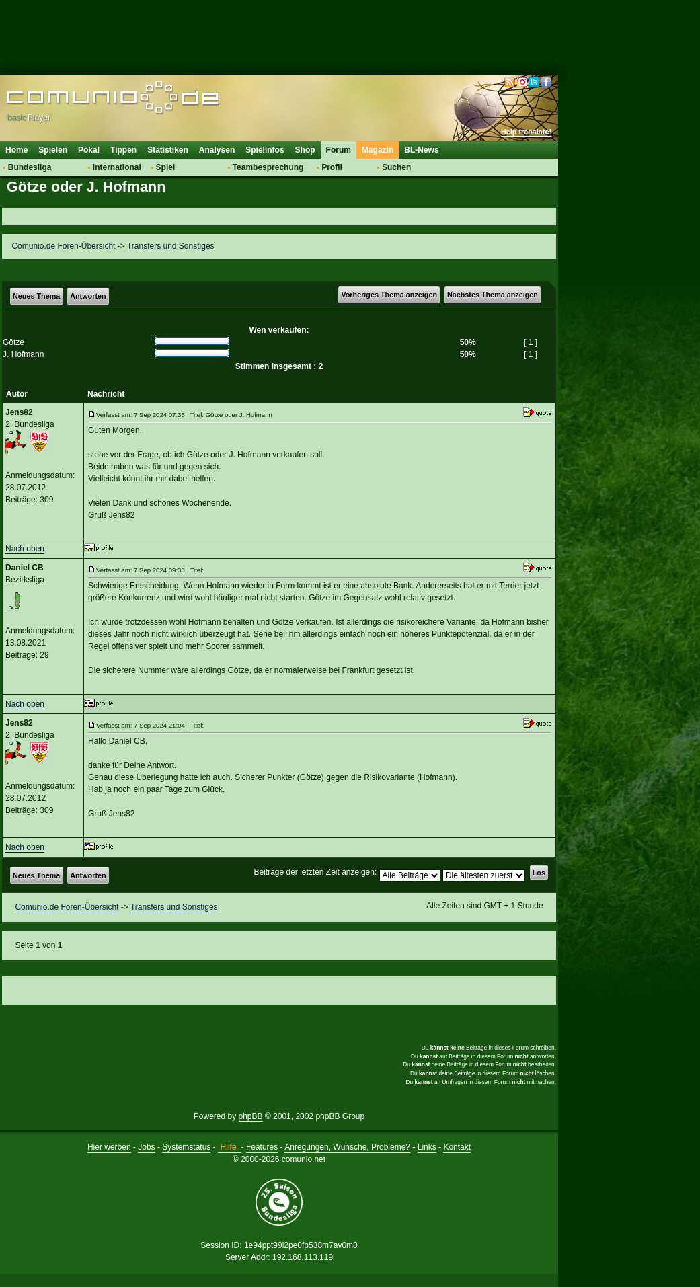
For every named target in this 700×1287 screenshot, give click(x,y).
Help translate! (526, 132)
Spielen (52, 150)
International (117, 167)
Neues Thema (36, 296)
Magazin (377, 150)
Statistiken (167, 150)
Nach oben (24, 548)
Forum (338, 150)
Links (427, 1147)
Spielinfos (264, 150)
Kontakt (457, 1147)
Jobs (146, 1147)
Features (262, 1147)
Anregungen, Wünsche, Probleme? (347, 1147)
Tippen (123, 150)
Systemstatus (186, 1147)
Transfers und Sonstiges (171, 246)
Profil (331, 167)
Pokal (89, 150)
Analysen (217, 150)
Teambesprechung (268, 167)
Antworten (88, 296)
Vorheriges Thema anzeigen (389, 294)
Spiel (166, 167)
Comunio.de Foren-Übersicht (63, 246)
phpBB (251, 1116)
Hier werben (109, 1147)
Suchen (396, 167)
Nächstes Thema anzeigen (492, 294)
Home (16, 150)
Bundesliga (30, 167)
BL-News (421, 150)
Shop (305, 150)
